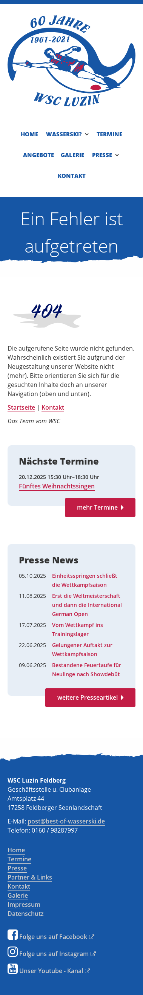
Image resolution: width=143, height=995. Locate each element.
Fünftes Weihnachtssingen (57, 486)
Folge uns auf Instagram (54, 954)
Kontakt (53, 407)
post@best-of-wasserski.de (66, 821)
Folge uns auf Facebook (53, 937)
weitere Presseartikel (87, 697)
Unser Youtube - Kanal (51, 971)
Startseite (21, 407)
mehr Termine (97, 507)
